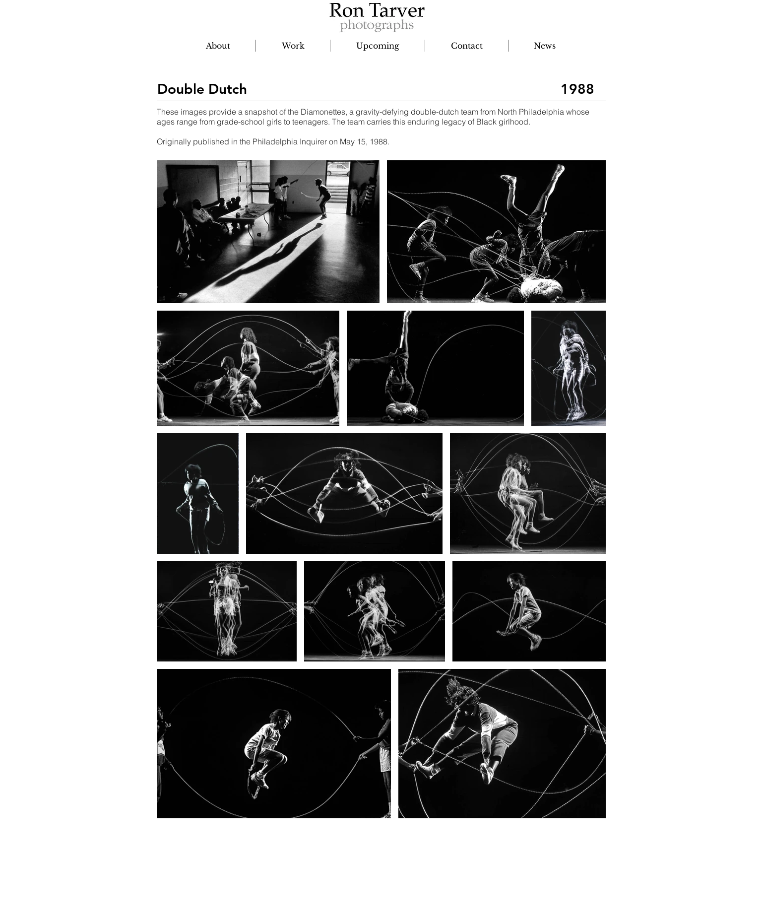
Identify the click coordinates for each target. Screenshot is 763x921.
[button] (293, 46)
